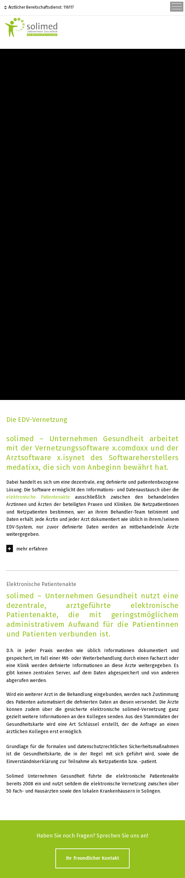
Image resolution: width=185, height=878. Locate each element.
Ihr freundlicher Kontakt (92, 858)
